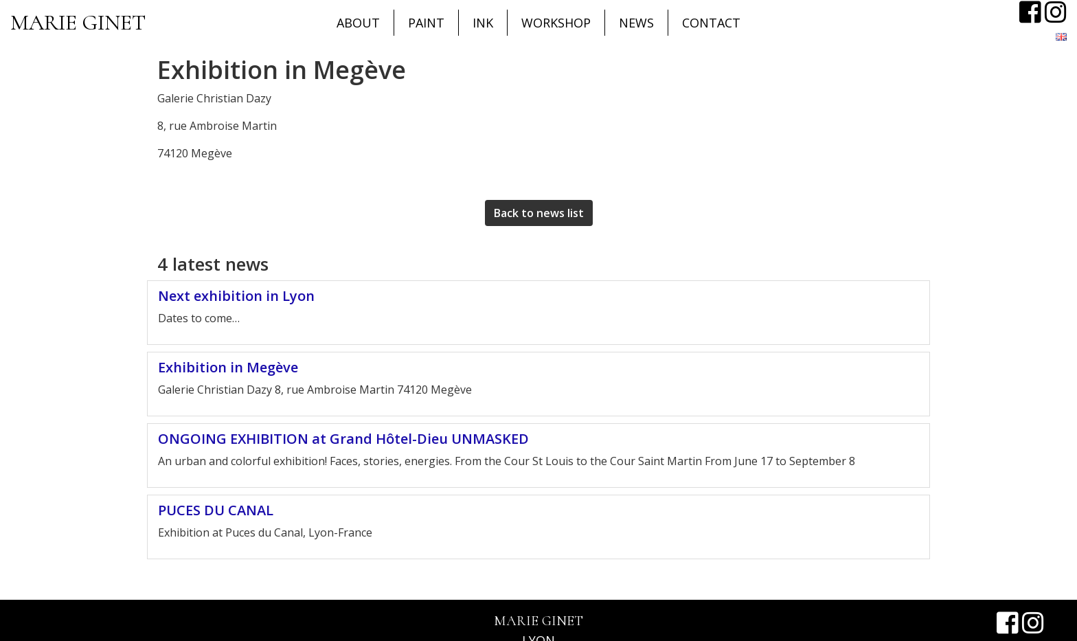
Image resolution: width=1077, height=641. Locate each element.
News (636, 22)
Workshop (556, 22)
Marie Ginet (78, 22)
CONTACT (711, 22)
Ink (483, 22)
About (358, 22)
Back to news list (539, 213)
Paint (426, 22)
